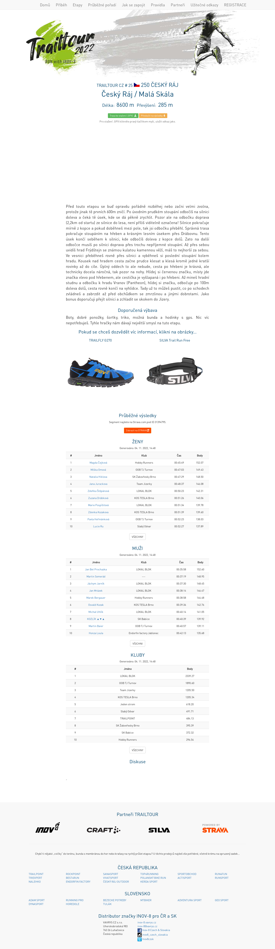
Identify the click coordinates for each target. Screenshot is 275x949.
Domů (45, 4)
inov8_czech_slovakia (153, 934)
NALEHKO (35, 881)
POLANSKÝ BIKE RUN (153, 877)
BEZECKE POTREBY (114, 900)
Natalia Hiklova (98, 476)
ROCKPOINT (73, 874)
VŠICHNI (138, 643)
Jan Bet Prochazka (96, 569)
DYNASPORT (36, 904)
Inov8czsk (146, 939)
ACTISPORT (185, 877)
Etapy (77, 4)
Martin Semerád (96, 576)
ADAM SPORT (37, 900)
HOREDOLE (72, 904)
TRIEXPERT (35, 877)
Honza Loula (96, 633)
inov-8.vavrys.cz (147, 922)
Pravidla (158, 4)
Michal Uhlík (95, 611)
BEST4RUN (72, 877)
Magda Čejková (98, 462)
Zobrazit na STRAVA (137, 430)
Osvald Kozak (96, 604)
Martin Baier (96, 626)
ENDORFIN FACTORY (78, 881)
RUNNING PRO (74, 900)
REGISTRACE (235, 4)
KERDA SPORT (149, 881)
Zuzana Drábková (98, 498)
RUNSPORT (222, 877)
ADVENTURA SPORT (190, 900)
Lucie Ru (98, 526)
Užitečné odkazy (204, 4)
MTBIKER (145, 900)
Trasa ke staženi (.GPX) (123, 115)
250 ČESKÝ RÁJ (160, 84)
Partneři (178, 4)
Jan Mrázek (96, 590)
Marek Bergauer (95, 597)
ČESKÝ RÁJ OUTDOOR (116, 881)
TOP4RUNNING (149, 874)
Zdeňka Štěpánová (98, 490)
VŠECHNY (137, 536)
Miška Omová (98, 469)
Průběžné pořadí (102, 4)
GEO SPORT (222, 900)
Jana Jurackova (98, 483)
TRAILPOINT (36, 874)
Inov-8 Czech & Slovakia (154, 930)
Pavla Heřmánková (98, 519)
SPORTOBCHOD (187, 874)
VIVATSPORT (110, 877)
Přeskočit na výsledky (153, 115)
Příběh (61, 4)
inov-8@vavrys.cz (147, 926)
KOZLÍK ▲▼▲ (96, 618)
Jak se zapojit (133, 4)
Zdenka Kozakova (98, 512)
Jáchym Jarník (95, 583)
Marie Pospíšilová (98, 505)
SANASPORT (110, 874)
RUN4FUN (221, 874)
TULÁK (107, 904)
